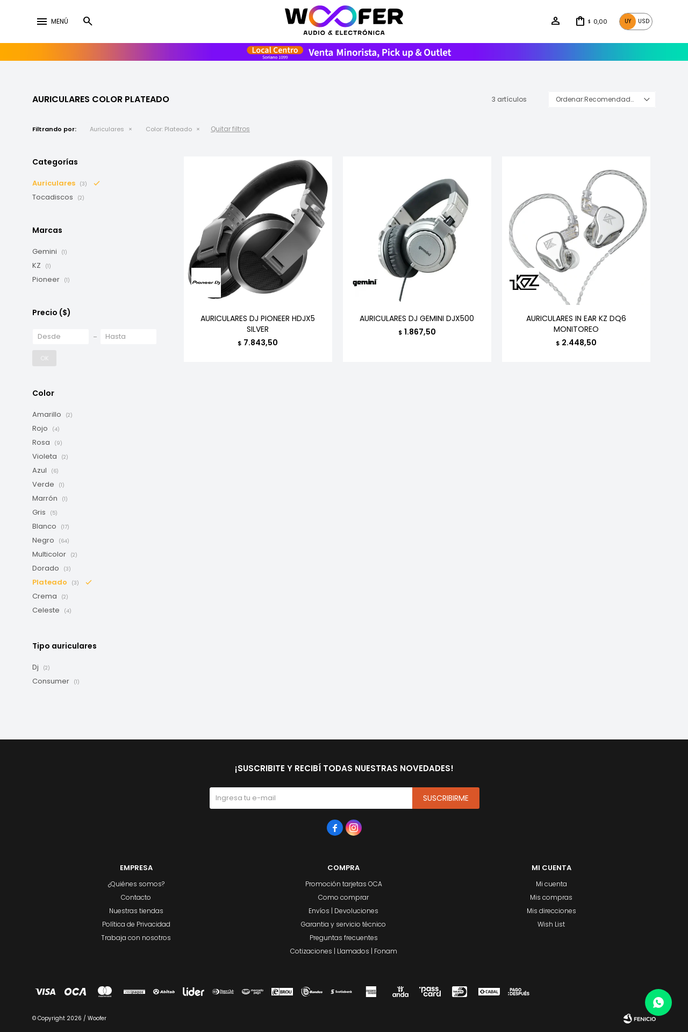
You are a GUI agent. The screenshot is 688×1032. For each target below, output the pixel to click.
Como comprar (343, 897)
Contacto (136, 897)
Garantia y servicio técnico (343, 924)
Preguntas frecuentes (344, 937)
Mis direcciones (551, 910)
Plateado (169, 129)
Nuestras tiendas (136, 910)
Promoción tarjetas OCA (343, 883)
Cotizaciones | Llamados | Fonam (343, 951)
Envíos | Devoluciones (343, 910)
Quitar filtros (230, 128)
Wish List (551, 924)
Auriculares (107, 129)
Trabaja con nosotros (136, 937)
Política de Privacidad (136, 924)
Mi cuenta (551, 883)
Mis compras (551, 897)
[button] (87, 21)
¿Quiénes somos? (136, 883)
